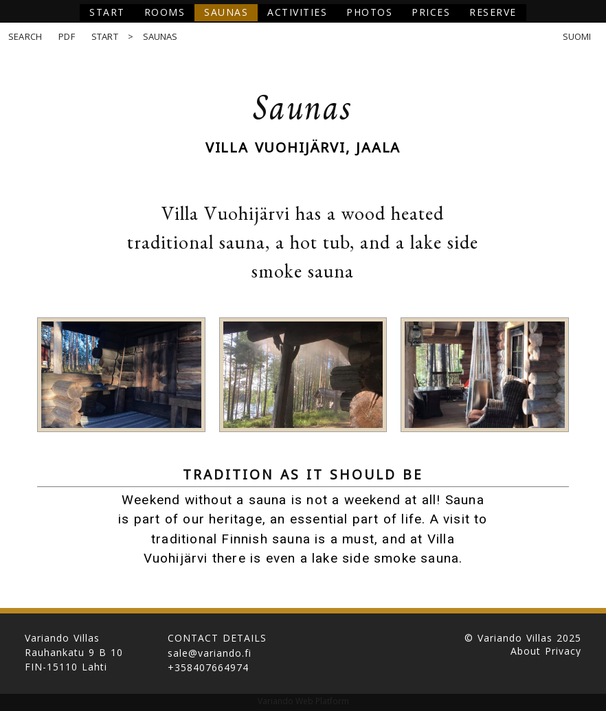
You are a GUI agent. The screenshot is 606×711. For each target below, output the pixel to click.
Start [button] (107, 12)
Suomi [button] (577, 37)
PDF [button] (66, 37)
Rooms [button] (165, 12)
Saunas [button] (226, 12)
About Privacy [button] (545, 651)
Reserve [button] (493, 12)
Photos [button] (369, 12)
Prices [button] (431, 12)
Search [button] (25, 37)
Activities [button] (297, 12)
